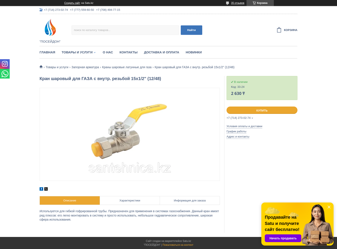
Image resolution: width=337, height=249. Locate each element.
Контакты (128, 52)
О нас (108, 52)
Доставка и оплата (161, 52)
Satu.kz (186, 241)
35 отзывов (237, 3)
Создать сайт (72, 3)
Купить (262, 110)
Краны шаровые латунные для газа (127, 67)
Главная (47, 52)
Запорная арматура (85, 67)
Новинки (194, 52)
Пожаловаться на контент (177, 244)
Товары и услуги (77, 52)
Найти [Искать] (191, 30)
